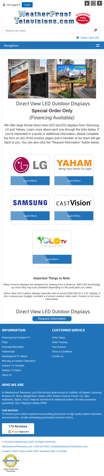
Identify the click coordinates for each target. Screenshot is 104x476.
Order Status (58, 337)
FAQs (5, 342)
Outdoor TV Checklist (13, 365)
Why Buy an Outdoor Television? (19, 361)
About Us (6, 375)
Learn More (30, 180)
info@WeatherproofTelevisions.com (69, 446)
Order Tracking (59, 342)
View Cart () (87, 37)
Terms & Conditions (62, 351)
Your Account (59, 347)
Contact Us (58, 356)
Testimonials (8, 351)
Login (27, 5)
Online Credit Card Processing (10, 470)
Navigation (11, 45)
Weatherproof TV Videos (14, 356)
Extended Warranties (13, 347)
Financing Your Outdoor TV (16, 337)
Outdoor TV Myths (11, 370)
